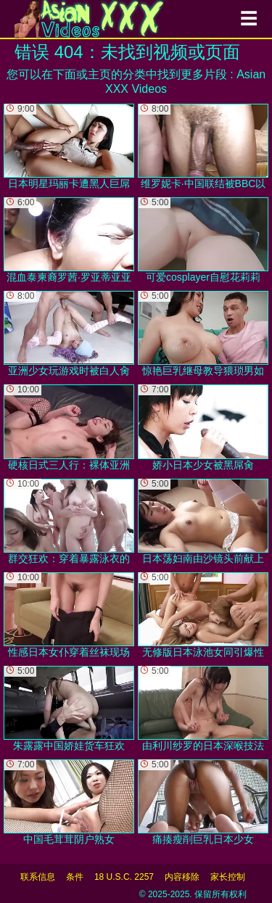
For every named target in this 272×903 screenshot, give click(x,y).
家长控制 (227, 877)
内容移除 (182, 877)
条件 (74, 877)
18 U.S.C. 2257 (124, 877)
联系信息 (37, 877)
